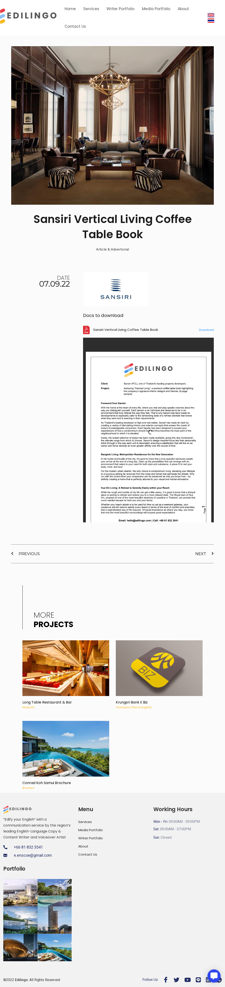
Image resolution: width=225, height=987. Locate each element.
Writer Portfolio (120, 8)
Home (70, 8)
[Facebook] (166, 980)
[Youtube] (187, 980)
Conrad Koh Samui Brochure (46, 782)
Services (91, 8)
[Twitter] (176, 980)
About (183, 8)
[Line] (198, 980)
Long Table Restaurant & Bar (47, 702)
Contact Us (75, 26)
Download (206, 330)
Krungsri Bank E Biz (132, 702)
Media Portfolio (156, 8)
